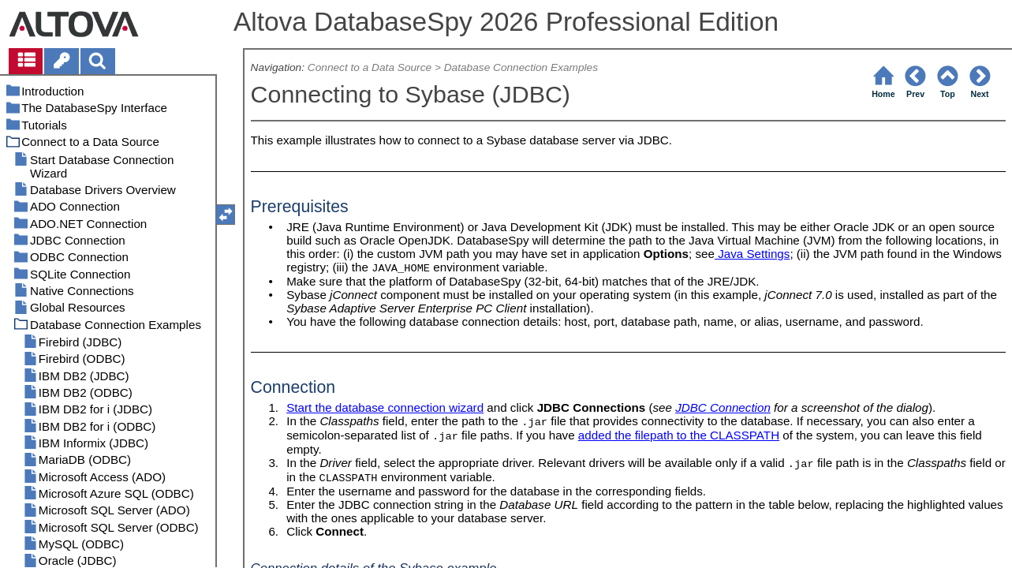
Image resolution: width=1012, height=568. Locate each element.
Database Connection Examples (521, 67)
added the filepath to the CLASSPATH (678, 435)
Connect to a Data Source (369, 67)
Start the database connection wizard (385, 407)
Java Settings (752, 253)
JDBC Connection (723, 407)
